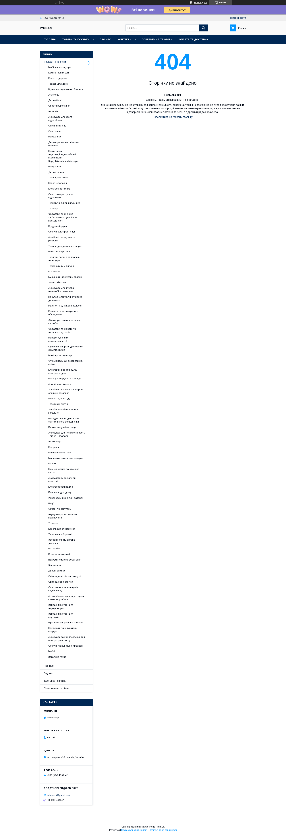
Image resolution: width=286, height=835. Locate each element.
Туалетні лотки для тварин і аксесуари (64, 259)
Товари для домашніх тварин (65, 246)
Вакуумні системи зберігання (64, 559)
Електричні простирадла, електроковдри (62, 371)
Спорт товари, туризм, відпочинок (61, 196)
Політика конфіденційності (163, 830)
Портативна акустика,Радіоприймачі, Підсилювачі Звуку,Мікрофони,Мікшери (63, 156)
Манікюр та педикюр (60, 355)
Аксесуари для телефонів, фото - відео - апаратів (66, 434)
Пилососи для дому (59, 492)
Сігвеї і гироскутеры (59, 509)
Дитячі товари (56, 172)
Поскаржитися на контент (134, 830)
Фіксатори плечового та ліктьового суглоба (62, 330)
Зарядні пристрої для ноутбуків (60, 615)
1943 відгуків (200, 2)
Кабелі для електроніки (61, 528)
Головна (49, 39)
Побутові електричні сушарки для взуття (65, 299)
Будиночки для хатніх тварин (65, 277)
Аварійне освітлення (60, 384)
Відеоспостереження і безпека (65, 89)
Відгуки (48, 673)
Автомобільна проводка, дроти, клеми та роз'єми (66, 598)
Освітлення (54, 131)
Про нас (105, 39)
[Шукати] (203, 27)
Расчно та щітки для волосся (65, 305)
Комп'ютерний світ (58, 72)
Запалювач (54, 565)
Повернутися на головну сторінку (173, 117)
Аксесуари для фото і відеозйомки (61, 119)
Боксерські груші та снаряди (64, 378)
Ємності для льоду (59, 398)
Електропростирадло (60, 486)
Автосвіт (53, 111)
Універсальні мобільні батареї (65, 498)
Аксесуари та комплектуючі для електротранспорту (66, 639)
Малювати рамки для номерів (65, 458)
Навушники (54, 136)
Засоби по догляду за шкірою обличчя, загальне (65, 391)
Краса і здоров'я (57, 78)
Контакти (124, 39)
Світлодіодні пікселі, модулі (64, 576)
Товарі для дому (58, 177)
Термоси (53, 523)
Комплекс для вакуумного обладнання (63, 313)
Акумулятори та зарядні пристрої (62, 480)
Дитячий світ (55, 100)
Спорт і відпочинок (59, 105)
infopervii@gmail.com (58, 795)
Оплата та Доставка (193, 39)
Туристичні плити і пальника (64, 203)
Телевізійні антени (58, 404)
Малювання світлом (59, 452)
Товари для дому (58, 83)
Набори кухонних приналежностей (58, 339)
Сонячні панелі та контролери (65, 645)
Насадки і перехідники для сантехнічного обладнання (63, 420)
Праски (52, 463)
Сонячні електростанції (61, 231)
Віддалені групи (57, 226)
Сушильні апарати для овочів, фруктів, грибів (65, 348)
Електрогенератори (59, 251)
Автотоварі (54, 441)
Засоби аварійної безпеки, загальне (63, 411)
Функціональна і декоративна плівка (65, 362)
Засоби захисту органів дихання (61, 541)
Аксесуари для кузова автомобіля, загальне (61, 290)
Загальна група (57, 657)
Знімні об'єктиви (57, 282)
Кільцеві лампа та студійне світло (63, 471)
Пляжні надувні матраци (62, 427)
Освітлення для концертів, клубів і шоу (63, 589)
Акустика (53, 94)
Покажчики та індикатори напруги (62, 630)
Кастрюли (53, 447)
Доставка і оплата (54, 680)
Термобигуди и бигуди (61, 266)
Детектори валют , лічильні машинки (63, 144)
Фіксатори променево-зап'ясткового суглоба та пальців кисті (62, 217)
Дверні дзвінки (56, 570)
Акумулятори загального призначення (62, 516)
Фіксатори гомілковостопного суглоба (65, 322)
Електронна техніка (59, 188)
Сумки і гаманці (57, 125)
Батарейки (54, 548)
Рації (51, 503)
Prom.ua (160, 826)
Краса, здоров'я (57, 183)
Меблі (51, 651)
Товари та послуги (75, 39)
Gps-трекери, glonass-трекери (65, 622)
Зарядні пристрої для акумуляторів (60, 606)
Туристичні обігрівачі (60, 534)
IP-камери (54, 271)
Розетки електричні (59, 554)
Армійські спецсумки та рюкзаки (61, 239)
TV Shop (53, 208)
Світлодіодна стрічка (60, 581)
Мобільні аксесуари (59, 67)
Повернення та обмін (157, 39)
